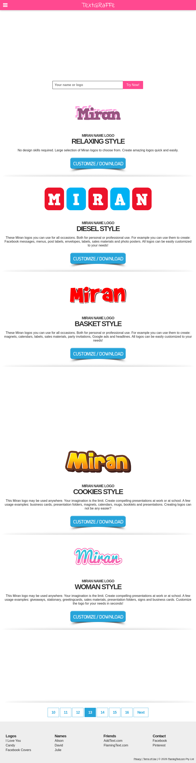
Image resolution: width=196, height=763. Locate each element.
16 (127, 712)
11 (65, 712)
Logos (11, 736)
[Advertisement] (98, 45)
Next (141, 712)
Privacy (137, 759)
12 (78, 712)
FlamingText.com (116, 745)
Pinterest (159, 745)
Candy (10, 745)
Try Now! (132, 85)
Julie (58, 750)
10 (53, 712)
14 (102, 712)
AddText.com (113, 740)
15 (115, 712)
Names (60, 736)
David (59, 745)
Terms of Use (149, 759)
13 (90, 712)
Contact (159, 736)
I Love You (13, 740)
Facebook (160, 740)
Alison (59, 740)
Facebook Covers (18, 750)
